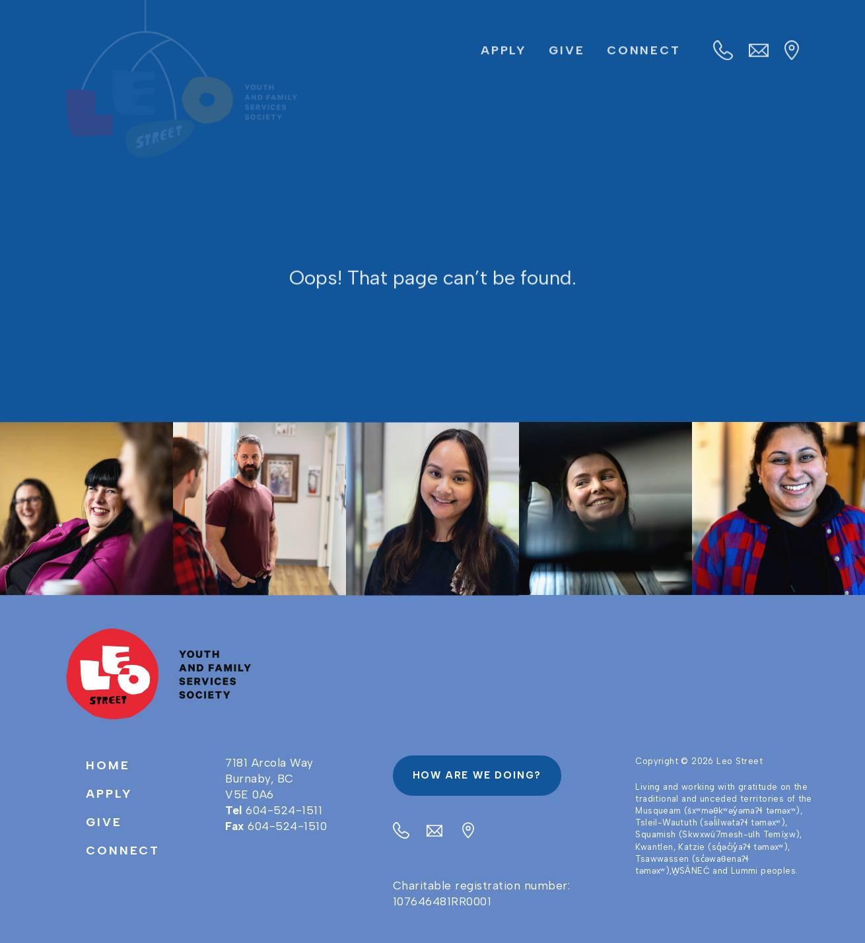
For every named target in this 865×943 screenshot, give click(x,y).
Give (567, 51)
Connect (644, 51)
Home (108, 765)
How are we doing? (477, 775)
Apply (504, 51)
